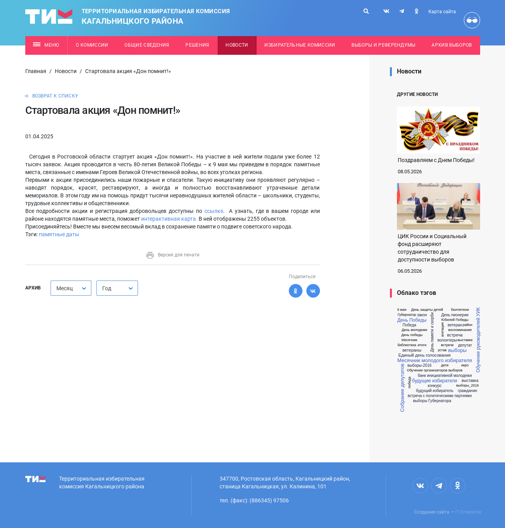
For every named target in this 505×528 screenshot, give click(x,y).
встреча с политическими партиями (440, 396)
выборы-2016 (419, 366)
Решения (197, 45)
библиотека (406, 345)
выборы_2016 (467, 385)
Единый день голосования (424, 355)
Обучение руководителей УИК (478, 340)
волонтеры (447, 340)
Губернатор (407, 315)
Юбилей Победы (454, 320)
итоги (422, 345)
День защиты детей (427, 310)
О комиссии (92, 45)
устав (442, 350)
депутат (465, 345)
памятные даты (59, 234)
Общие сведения (146, 45)
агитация (442, 329)
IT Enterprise (468, 512)
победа (409, 383)
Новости (236, 45)
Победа (409, 325)
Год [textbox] (106, 288)
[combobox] (71, 288)
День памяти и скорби (433, 332)
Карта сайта (442, 11)
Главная (35, 71)
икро (465, 365)
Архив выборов (452, 45)
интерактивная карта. (170, 219)
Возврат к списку (55, 96)
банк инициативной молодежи (445, 376)
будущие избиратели (434, 380)
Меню (46, 45)
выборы (457, 350)
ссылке (213, 211)
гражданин (467, 391)
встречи (447, 345)
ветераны (411, 350)
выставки (465, 340)
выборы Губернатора (432, 401)
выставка (470, 381)
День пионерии (454, 315)
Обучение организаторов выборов (434, 370)
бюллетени (460, 310)
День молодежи (414, 330)
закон (422, 315)
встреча (455, 335)
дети (444, 365)
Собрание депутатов (402, 388)
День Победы (411, 320)
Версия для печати (172, 255)
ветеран (454, 325)
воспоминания (460, 330)
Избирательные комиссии (299, 45)
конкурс (435, 386)
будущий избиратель (434, 391)
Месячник (410, 340)
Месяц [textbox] (64, 288)
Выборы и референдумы (383, 45)
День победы (412, 335)
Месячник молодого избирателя (434, 360)
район (467, 325)
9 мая (402, 310)
